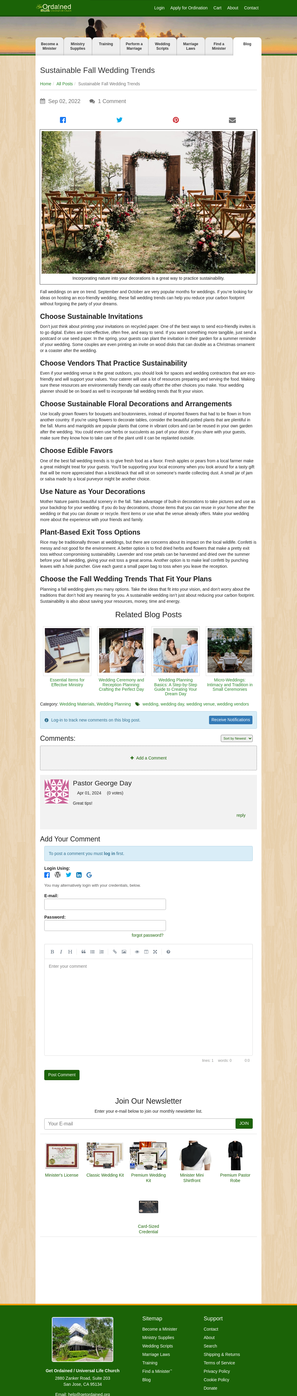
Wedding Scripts (162, 46)
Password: (55, 919)
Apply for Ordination (189, 7)
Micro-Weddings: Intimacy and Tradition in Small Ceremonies (230, 685)
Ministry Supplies (77, 46)
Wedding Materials (77, 704)
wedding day (172, 704)
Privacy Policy (217, 1371)
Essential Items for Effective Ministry (67, 682)
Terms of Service (219, 1362)
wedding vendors (233, 704)
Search (210, 1346)
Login (159, 7)
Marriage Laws (190, 46)
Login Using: (57, 870)
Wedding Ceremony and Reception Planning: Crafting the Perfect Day (121, 685)
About (232, 7)
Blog (247, 44)
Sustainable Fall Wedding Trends (97, 70)
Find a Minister (219, 46)
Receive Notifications (227, 720)
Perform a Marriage (134, 46)
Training (106, 44)
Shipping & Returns (222, 1354)
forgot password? (145, 937)
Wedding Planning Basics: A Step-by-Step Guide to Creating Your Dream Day (175, 687)
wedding (150, 704)
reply (240, 816)
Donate (210, 1388)
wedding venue (200, 704)
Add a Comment (148, 759)
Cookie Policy (216, 1379)
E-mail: (51, 897)
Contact (251, 7)
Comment (112, 101)
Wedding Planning (114, 704)
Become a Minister (49, 46)
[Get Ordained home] (53, 7)
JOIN (243, 1127)
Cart (217, 7)
